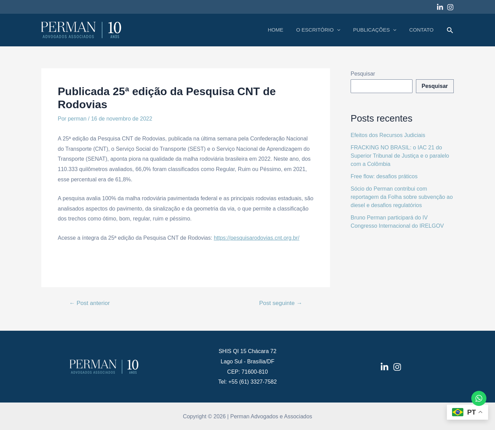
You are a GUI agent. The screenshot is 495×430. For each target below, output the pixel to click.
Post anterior (89, 303)
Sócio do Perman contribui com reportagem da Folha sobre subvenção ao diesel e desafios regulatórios (402, 197)
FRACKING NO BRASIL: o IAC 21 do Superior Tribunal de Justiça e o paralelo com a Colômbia (400, 156)
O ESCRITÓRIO (324, 29)
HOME (284, 30)
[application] (343, 29)
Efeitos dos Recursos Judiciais (388, 135)
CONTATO (422, 30)
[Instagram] (450, 7)
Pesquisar (363, 74)
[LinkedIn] (384, 367)
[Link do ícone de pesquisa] (450, 30)
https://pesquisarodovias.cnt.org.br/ (256, 238)
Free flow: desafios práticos (384, 176)
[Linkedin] (440, 7)
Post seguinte (280, 303)
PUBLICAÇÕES (378, 29)
